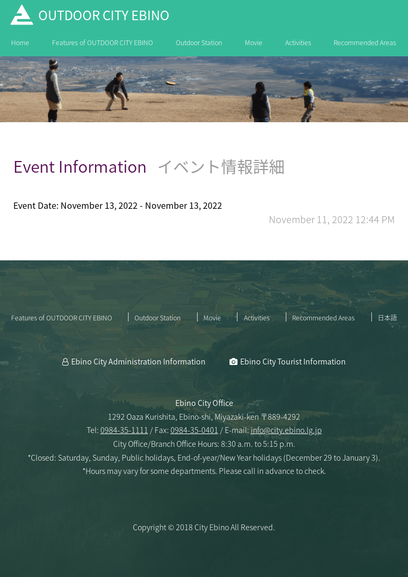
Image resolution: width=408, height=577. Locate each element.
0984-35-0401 (194, 430)
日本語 (387, 318)
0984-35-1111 (124, 430)
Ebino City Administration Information (138, 361)
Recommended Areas (365, 42)
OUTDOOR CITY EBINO (103, 14)
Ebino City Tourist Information (293, 361)
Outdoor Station (199, 42)
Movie (253, 42)
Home (20, 42)
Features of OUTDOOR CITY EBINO (102, 42)
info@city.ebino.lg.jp (286, 430)
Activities (298, 42)
